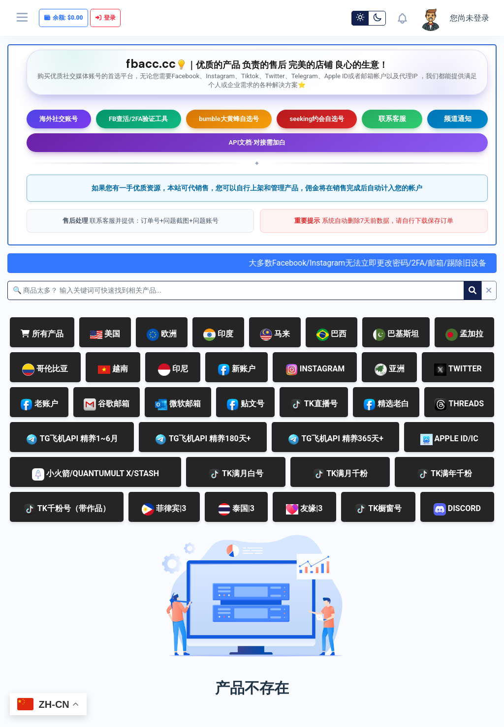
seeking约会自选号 (316, 118)
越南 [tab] (113, 368)
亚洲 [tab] (390, 370)
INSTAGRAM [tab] (315, 370)
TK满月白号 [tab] (236, 474)
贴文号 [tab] (245, 404)
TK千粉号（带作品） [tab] (66, 509)
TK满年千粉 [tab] (444, 474)
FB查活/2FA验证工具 (138, 118)
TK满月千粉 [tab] (340, 474)
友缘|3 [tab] (304, 509)
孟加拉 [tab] (464, 335)
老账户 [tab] (39, 404)
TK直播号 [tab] (314, 404)
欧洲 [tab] (162, 335)
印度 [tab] (218, 335)
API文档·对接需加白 (257, 142)
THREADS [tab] (459, 404)
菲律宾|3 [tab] (164, 509)
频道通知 (458, 118)
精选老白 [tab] (386, 404)
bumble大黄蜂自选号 (229, 118)
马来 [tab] (275, 335)
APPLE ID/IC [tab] (449, 439)
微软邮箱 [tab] (178, 404)
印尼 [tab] (173, 370)
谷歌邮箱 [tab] (106, 404)
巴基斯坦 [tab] (396, 335)
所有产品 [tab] (42, 333)
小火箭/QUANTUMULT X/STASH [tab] (95, 474)
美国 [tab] (105, 333)
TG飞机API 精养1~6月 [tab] (72, 439)
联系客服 (392, 118)
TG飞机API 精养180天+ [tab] (203, 439)
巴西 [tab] (331, 335)
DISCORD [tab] (457, 509)
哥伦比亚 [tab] (45, 370)
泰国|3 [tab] (236, 509)
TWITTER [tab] (457, 370)
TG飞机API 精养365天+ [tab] (335, 439)
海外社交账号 (58, 118)
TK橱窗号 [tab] (378, 509)
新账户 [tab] (236, 370)
